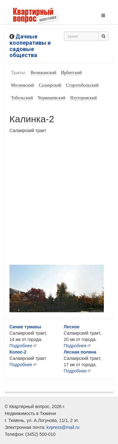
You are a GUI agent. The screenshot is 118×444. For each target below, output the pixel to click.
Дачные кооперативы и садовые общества (30, 45)
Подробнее (20, 345)
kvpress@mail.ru (63, 427)
